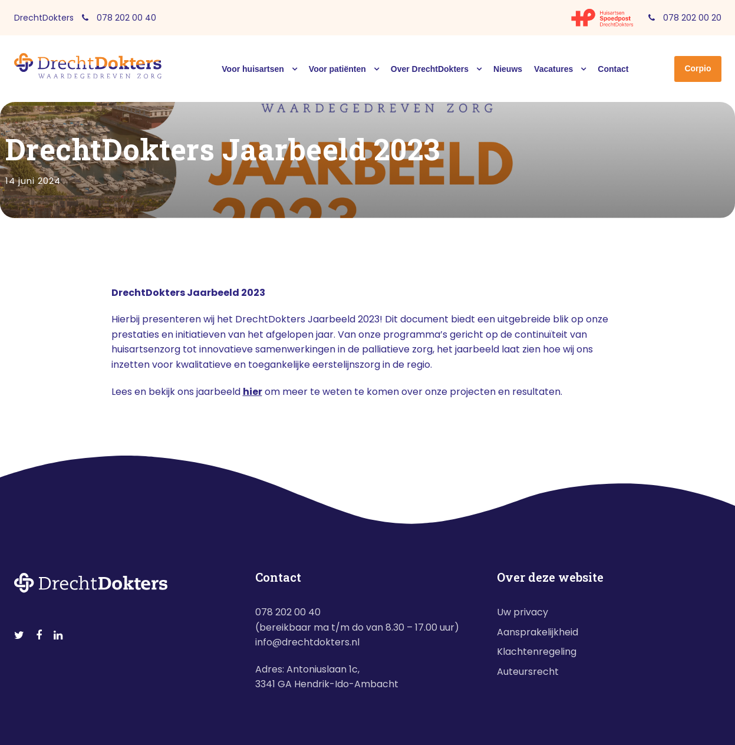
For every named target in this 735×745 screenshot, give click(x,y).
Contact (613, 69)
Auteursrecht (528, 671)
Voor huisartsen (253, 69)
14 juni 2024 (33, 180)
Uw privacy (522, 612)
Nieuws (507, 69)
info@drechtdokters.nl (307, 642)
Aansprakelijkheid (537, 632)
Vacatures (553, 69)
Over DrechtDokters (430, 69)
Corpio (697, 68)
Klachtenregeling (536, 651)
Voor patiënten (337, 69)
